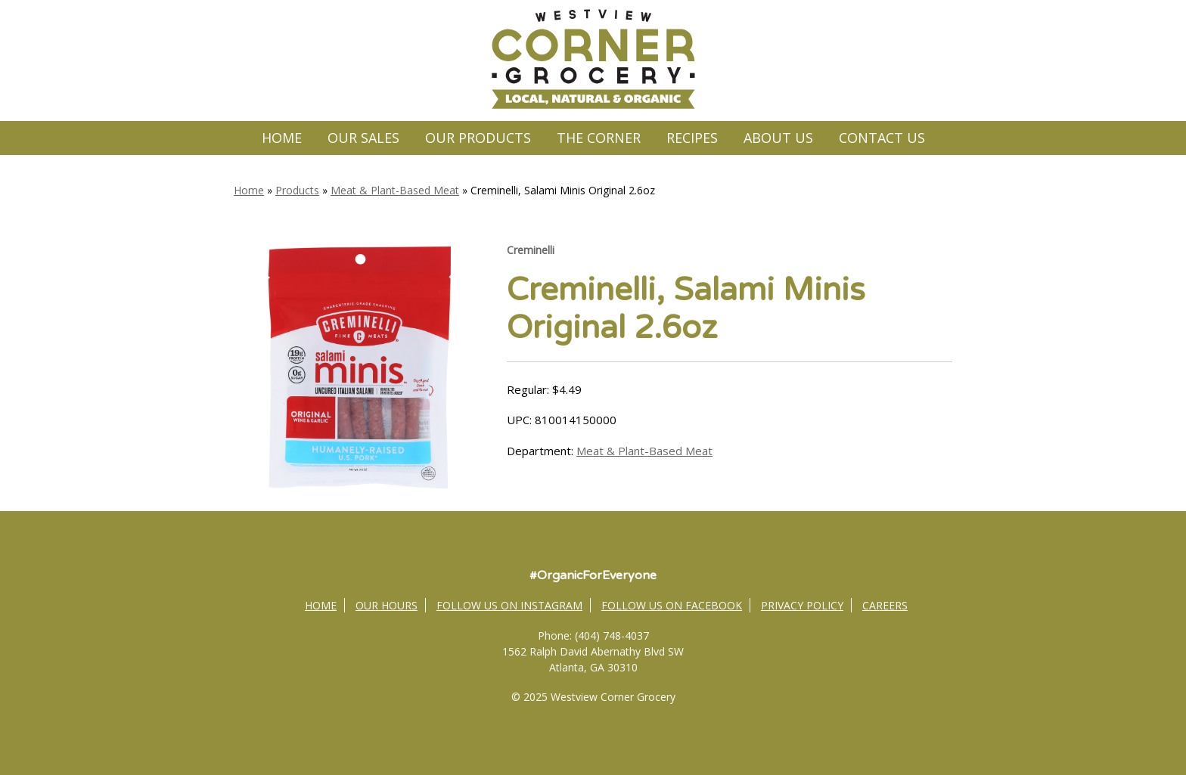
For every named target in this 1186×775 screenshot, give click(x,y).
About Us (778, 138)
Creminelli (530, 250)
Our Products (478, 138)
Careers (885, 605)
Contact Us (882, 138)
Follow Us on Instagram (509, 605)
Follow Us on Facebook (671, 605)
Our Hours (386, 605)
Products (297, 190)
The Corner (599, 138)
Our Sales (363, 138)
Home (282, 138)
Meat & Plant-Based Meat (395, 190)
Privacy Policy (802, 605)
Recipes (692, 138)
